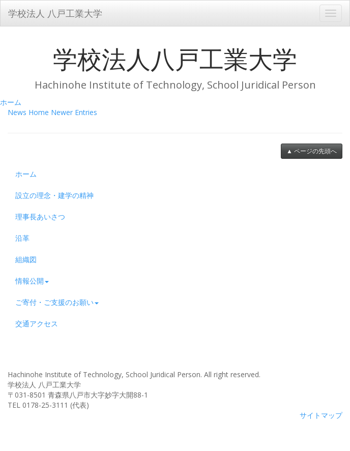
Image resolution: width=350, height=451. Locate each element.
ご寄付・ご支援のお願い (57, 302)
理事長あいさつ (40, 216)
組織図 (26, 259)
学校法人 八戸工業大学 (55, 13)
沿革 (22, 238)
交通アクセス (36, 323)
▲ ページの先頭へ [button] (311, 151)
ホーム (10, 102)
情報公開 (32, 281)
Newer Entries (74, 112)
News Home (28, 112)
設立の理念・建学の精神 (54, 195)
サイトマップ (321, 415)
